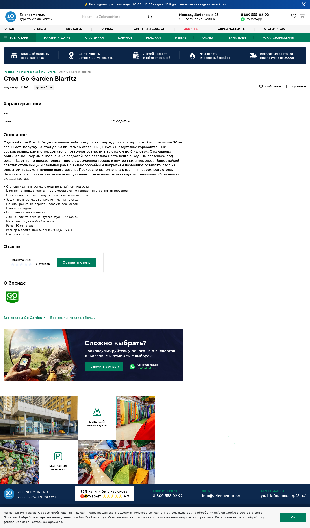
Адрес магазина (231, 29)
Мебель (180, 37)
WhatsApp (254, 19)
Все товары (19, 37)
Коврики (125, 37)
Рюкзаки (153, 37)
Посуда (206, 37)
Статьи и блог (275, 29)
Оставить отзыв (77, 262)
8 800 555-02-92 (255, 15)
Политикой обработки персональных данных (38, 517)
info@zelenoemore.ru (221, 496)
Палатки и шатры (57, 37)
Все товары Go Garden (23, 318)
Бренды (40, 29)
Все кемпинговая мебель (71, 318)
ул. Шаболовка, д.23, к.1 (283, 496)
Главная (9, 71)
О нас (9, 29)
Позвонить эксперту (104, 366)
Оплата (107, 29)
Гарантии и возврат (149, 29)
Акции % (191, 29)
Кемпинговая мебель (31, 71)
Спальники (94, 37)
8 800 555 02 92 (168, 496)
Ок (293, 517)
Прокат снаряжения (277, 37)
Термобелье (236, 37)
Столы (52, 71)
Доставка (74, 29)
